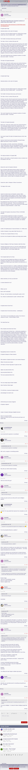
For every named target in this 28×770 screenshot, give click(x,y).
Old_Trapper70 (5, 735)
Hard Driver (5, 730)
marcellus (3, 11)
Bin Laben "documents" (8, 744)
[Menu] (1, 1)
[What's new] (24, 1)
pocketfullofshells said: (5, 446)
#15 (26, 697)
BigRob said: (3, 567)
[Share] (25, 18)
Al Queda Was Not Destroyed (10, 734)
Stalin (4, 740)
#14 (26, 681)
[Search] (26, 1)
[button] (2, 713)
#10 (26, 564)
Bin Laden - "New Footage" (9, 748)
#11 (26, 591)
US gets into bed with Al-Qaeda (10, 739)
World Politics (10, 730)
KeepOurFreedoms (6, 750)
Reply (26, 420)
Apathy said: (3, 492)
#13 (26, 633)
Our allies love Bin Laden (9, 729)
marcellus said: (4, 611)
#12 (26, 608)
